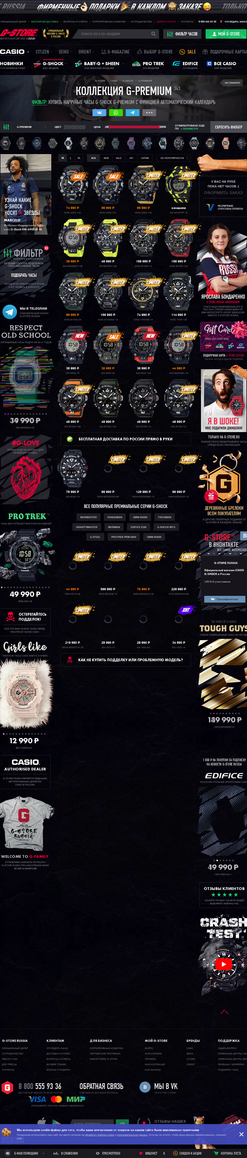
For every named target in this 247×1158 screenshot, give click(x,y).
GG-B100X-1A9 (72, 427)
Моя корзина (153, 1054)
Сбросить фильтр (228, 127)
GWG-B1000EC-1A (108, 320)
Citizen (42, 52)
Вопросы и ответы (75, 22)
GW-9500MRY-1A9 (73, 266)
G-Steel (95, 537)
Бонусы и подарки (58, 1070)
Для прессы (9, 1064)
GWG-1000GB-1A (143, 320)
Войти (149, 1048)
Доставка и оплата (58, 1054)
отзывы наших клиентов (170, 1123)
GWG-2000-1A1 (107, 213)
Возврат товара (56, 1064)
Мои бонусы (153, 1070)
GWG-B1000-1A (143, 266)
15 (46, 587)
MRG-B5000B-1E (108, 594)
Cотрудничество (12, 1054)
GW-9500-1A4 (143, 373)
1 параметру (189, 129)
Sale (191, 52)
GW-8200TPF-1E (179, 213)
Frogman (164, 517)
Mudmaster (88, 517)
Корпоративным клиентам (109, 22)
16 (49, 587)
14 (46, 414)
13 (43, 414)
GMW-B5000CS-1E (143, 594)
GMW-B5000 (140, 517)
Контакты (187, 22)
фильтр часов (183, 34)
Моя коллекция (155, 1064)
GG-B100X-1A (143, 427)
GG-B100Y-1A (178, 427)
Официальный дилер (13, 22)
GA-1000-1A (108, 647)
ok (122, 1124)
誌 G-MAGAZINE (115, 52)
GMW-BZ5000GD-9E (108, 497)
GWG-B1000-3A (72, 320)
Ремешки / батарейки (231, 1064)
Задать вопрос (227, 1048)
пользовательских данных (132, 1135)
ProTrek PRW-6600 (123, 537)
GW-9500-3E (108, 373)
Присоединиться (227, 599)
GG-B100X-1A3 (108, 427)
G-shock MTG (166, 527)
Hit (131, 158)
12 (39, 414)
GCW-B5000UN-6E (179, 594)
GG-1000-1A (178, 647)
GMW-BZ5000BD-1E (143, 497)
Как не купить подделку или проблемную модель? (130, 660)
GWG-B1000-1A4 (178, 266)
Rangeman (115, 517)
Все (93, 158)
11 (36, 414)
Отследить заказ (236, 22)
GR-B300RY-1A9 (108, 266)
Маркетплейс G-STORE (103, 1059)
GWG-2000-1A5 (143, 213)
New (106, 158)
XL (79, 158)
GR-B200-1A (72, 497)
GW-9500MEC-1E (178, 373)
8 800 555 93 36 (207, 21)
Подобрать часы (228, 1070)
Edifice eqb (138, 527)
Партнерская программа (105, 1054)
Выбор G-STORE (158, 52)
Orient (85, 52)
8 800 (39, 1087)
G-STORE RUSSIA (226, 563)
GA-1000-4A (143, 647)
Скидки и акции (191, 1153)
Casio (12, 51)
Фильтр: (39, 102)
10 (33, 414)
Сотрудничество (141, 22)
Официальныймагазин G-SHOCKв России (56, 33)
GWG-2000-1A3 (72, 213)
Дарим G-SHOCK (166, 22)
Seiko (64, 52)
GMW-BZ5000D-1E (178, 497)
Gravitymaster (86, 527)
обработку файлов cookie (99, 1135)
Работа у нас (10, 1059)
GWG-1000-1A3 (178, 320)
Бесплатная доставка (44, 22)
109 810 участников (217, 582)
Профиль (150, 1059)
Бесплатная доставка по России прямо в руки (126, 439)
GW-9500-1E (72, 373)
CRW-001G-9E (72, 594)
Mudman (114, 527)
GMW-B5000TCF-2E (72, 647)
